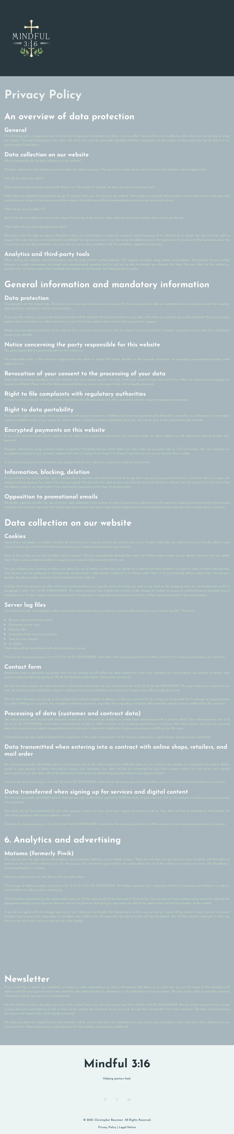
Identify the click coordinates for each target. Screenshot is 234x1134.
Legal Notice (127, 1127)
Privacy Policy (107, 1127)
